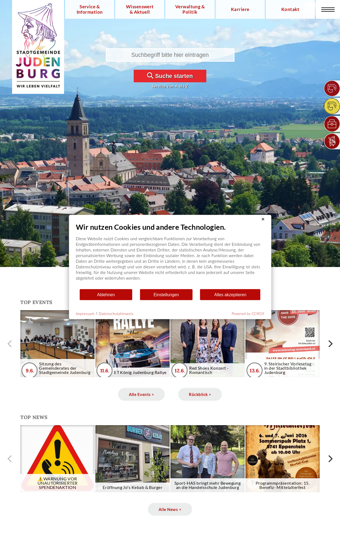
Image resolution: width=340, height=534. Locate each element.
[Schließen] (263, 219)
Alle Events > (141, 394)
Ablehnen (106, 294)
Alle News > (170, 509)
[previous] (10, 344)
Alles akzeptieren (230, 294)
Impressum (85, 313)
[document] (170, 255)
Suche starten (170, 75)
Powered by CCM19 (248, 314)
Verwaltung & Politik (190, 9)
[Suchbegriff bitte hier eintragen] (170, 55)
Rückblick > (200, 394)
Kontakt (290, 9)
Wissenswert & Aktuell (140, 9)
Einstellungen (166, 294)
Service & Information (90, 9)
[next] (330, 344)
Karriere (240, 9)
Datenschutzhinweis (116, 313)
